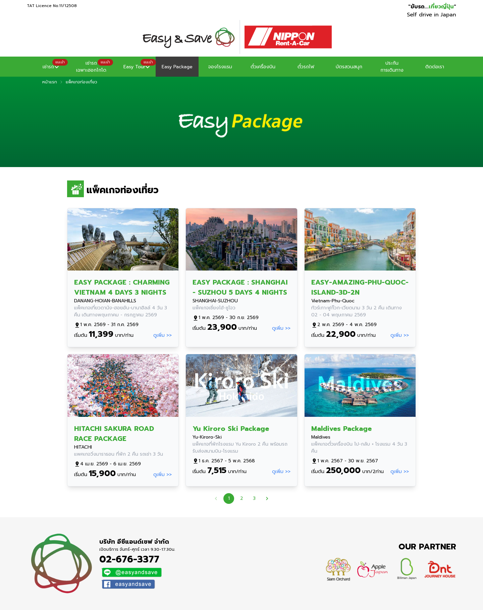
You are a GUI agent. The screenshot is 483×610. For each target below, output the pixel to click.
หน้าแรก (49, 82)
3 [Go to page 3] (254, 498)
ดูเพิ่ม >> (162, 335)
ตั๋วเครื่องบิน (263, 66)
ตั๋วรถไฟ (306, 66)
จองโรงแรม (220, 66)
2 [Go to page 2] (241, 498)
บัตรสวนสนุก (349, 66)
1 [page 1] (228, 498)
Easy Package (177, 66)
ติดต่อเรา (434, 66)
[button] (48, 67)
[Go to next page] (267, 498)
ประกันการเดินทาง (392, 67)
